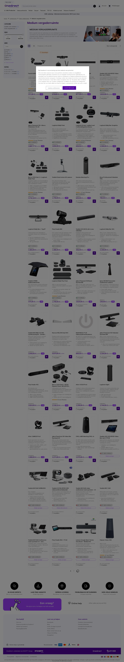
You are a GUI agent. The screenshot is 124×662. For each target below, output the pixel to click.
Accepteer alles (69, 88)
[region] (62, 79)
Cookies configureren (54, 88)
